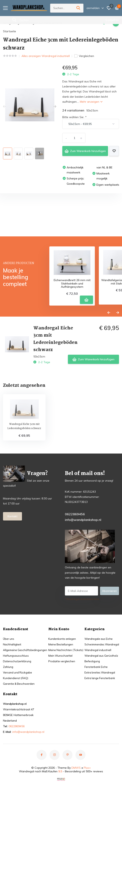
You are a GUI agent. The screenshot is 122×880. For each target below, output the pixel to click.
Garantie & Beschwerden (19, 742)
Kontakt (13, 575)
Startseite (9, 30)
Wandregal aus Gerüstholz (21, 779)
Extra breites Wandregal (19, 796)
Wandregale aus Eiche (18, 762)
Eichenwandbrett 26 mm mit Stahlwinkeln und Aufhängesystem (72, 341)
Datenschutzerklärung (17, 720)
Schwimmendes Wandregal (21, 768)
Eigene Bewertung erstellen (94, 258)
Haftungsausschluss (16, 714)
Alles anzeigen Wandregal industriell (46, 55)
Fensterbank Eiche (15, 790)
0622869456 (75, 573)
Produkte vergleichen (97, 720)
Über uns (9, 697)
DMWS (76, 837)
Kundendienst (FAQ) (16, 736)
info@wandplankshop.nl (83, 578)
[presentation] (4, 105)
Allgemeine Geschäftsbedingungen (26, 708)
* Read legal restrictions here (82, 657)
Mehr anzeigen (91, 100)
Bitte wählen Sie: (74, 116)
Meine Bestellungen (95, 703)
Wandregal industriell (17, 773)
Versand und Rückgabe (18, 731)
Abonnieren (109, 649)
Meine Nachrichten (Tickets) (101, 708)
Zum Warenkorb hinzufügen (84, 150)
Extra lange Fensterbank (19, 801)
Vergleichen (84, 55)
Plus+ (87, 837)
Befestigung (11, 785)
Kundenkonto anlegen (97, 697)
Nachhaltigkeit (12, 703)
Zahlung (8, 725)
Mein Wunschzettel (95, 714)
